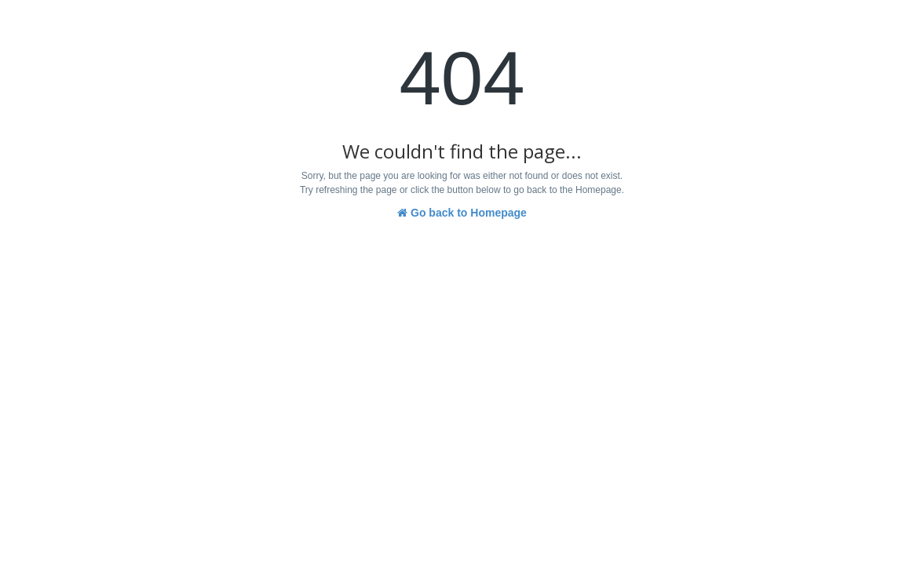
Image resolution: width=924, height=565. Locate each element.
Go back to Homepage (462, 212)
